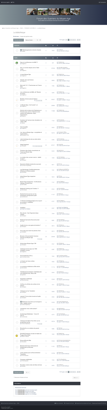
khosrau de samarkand (64, 340)
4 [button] (73, 39)
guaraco (60, 150)
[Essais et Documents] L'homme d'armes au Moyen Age (29, 236)
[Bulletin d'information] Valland (28, 99)
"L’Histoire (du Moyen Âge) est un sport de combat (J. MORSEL (31, 201)
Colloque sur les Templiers (27, 291)
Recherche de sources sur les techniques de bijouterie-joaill (28, 194)
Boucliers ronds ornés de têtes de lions (31, 365)
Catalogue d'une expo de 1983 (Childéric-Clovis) (28, 249)
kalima (60, 193)
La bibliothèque (19, 32)
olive (23, 238)
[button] (66, 40)
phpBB (8, 407)
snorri (23, 100)
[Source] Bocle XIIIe (25, 340)
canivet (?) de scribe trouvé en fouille (30, 296)
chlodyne (24, 145)
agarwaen (61, 308)
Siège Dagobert (24, 144)
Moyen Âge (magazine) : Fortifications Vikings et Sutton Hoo (30, 182)
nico (23, 310)
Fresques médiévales (26, 359)
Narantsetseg (25, 280)
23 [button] (77, 39)
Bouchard (61, 120)
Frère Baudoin (25, 355)
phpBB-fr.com (9, 408)
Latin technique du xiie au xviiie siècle (30, 139)
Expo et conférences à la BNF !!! (29, 62)
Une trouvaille (24, 127)
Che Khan (24, 153)
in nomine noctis (25, 257)
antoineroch (25, 196)
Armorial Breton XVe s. (26, 255)
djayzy (23, 123)
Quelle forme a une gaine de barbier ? (30, 225)
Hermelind (61, 157)
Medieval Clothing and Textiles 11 (29, 188)
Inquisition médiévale (26, 278)
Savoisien (24, 341)
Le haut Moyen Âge (25, 74)
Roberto (24, 116)
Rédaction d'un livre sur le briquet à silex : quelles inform (31, 302)
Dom (60, 164)
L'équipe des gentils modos (26, 36)
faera (23, 329)
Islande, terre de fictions (27, 80)
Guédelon (22, 207)
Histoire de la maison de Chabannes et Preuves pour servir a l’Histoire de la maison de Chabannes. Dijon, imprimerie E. (30, 113)
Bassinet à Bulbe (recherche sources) (30, 164)
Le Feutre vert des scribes (27, 261)
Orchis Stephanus (26, 304)
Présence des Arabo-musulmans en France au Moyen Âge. (30, 151)
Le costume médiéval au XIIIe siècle (30, 266)
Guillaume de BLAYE (63, 169)
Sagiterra (24, 63)
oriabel (23, 51)
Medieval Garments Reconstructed (29, 220)
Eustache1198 (25, 135)
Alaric (23, 348)
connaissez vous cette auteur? (28, 308)
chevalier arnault (62, 67)
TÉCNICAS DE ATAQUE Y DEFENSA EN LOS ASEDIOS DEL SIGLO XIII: (30, 272)
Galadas (60, 126)
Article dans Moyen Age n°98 (28, 243)
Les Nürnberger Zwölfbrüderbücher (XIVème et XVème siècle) (30, 170)
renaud (60, 144)
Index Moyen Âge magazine (27, 176)
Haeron (60, 352)
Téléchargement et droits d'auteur (31, 50)
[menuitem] (12, 2)
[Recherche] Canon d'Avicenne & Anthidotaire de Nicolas (29, 346)
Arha (23, 177)
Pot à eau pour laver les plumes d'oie (30, 230)
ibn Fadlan (24, 184)
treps (23, 221)
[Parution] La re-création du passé (29, 328)
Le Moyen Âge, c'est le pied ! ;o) (29, 105)
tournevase (24, 316)
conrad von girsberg (26, 165)
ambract (61, 235)
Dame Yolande (25, 336)
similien (23, 366)
